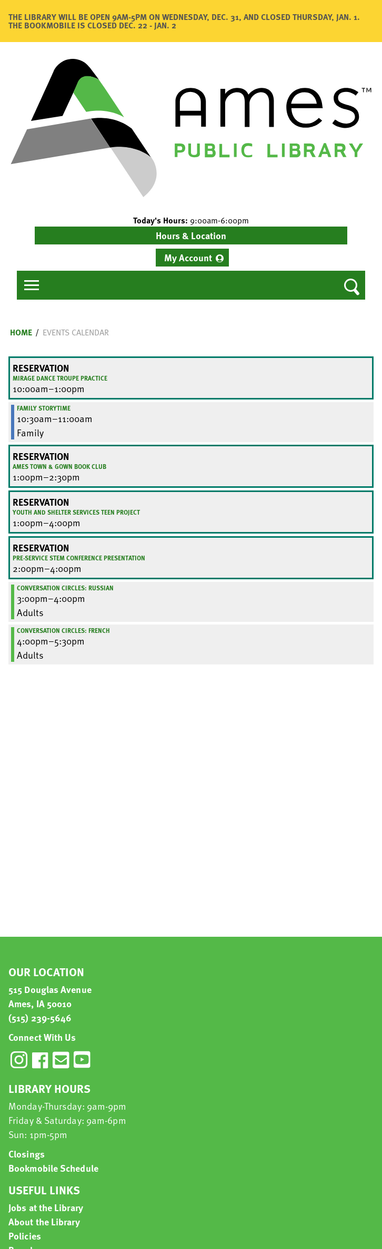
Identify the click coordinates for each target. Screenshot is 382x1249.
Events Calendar (76, 332)
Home (21, 332)
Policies (24, 1235)
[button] (191, 220)
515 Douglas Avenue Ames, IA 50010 (50, 996)
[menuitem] (192, 258)
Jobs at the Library (45, 1207)
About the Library (44, 1221)
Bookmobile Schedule (53, 1168)
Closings (26, 1153)
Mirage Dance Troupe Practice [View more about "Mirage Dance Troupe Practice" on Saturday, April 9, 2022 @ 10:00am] (60, 378)
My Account (188, 257)
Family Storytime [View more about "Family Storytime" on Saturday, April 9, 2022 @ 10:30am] (44, 408)
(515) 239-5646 (40, 1017)
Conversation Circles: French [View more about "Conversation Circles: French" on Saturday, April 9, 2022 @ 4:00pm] (63, 630)
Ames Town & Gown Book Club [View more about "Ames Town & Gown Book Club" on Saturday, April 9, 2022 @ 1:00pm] (59, 466)
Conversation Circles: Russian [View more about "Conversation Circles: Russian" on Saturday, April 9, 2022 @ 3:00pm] (65, 588)
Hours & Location (191, 235)
